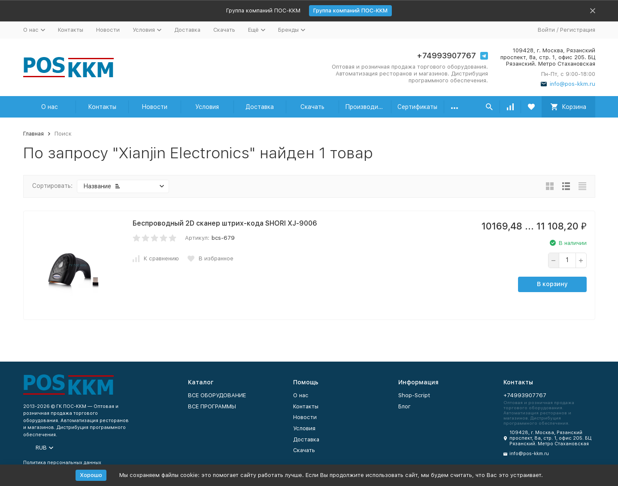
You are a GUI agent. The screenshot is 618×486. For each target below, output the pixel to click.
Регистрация (577, 30)
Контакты (70, 30)
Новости (108, 30)
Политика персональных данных (62, 462)
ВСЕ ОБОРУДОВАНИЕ (217, 395)
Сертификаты (417, 106)
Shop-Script (414, 395)
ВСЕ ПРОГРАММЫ (212, 406)
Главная (33, 133)
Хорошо (91, 475)
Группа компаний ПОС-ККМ (350, 10)
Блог (404, 406)
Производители (368, 106)
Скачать (224, 30)
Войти (546, 30)
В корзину (552, 284)
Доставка (187, 30)
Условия (207, 106)
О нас (49, 106)
